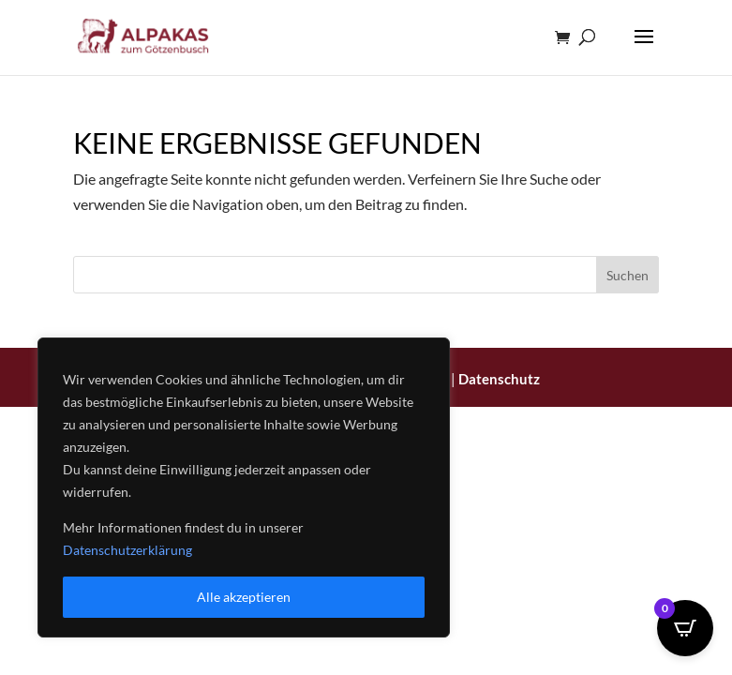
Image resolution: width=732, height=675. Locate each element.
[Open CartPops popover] (685, 628)
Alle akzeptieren (244, 597)
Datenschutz (499, 378)
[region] (243, 488)
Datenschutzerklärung (127, 550)
